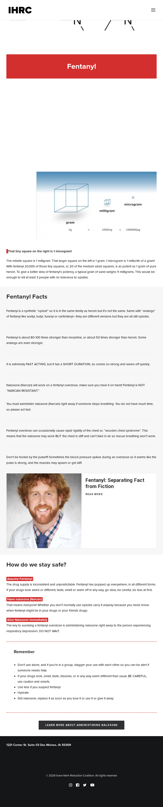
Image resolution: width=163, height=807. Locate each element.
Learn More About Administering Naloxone (81, 725)
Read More (94, 494)
